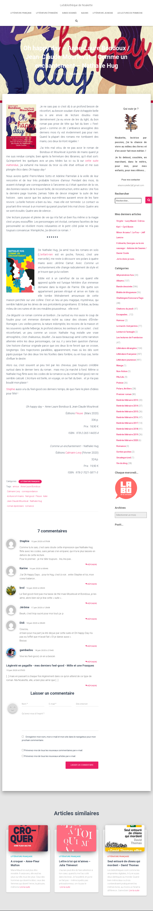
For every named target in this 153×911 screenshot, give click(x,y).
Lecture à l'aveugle (125, 331)
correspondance (30, 491)
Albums (84, 13)
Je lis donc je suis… (126, 259)
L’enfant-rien (46, 254)
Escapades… (122, 314)
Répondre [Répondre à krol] (91, 603)
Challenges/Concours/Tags (129, 298)
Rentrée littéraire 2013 (127, 400)
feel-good (29, 496)
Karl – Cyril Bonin (124, 226)
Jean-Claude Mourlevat (17, 501)
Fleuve (79, 413)
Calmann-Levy (73, 452)
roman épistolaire (15, 506)
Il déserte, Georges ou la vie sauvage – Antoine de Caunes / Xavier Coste (131, 248)
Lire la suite (25, 887)
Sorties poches (123, 452)
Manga (119, 365)
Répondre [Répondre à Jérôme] (91, 619)
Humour (120, 320)
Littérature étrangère (47, 13)
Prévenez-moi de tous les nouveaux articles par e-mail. (50, 756)
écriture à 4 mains (15, 496)
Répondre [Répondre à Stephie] (91, 564)
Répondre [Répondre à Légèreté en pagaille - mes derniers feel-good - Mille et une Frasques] (91, 685)
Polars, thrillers (124, 388)
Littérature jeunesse (103, 13)
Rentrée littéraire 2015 (127, 411)
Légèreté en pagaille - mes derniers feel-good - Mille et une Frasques (50, 665)
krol (22, 587)
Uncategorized (123, 457)
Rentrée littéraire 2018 (127, 429)
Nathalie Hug (36, 501)
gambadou (26, 649)
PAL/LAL (120, 377)
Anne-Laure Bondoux (30, 486)
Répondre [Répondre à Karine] (91, 584)
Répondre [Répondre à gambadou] (91, 661)
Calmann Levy (13, 491)
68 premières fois (125, 275)
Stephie (10, 389)
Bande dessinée (69, 13)
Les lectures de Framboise (130, 13)
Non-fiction (121, 371)
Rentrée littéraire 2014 (127, 406)
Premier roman (123, 394)
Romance (121, 446)
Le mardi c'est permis (127, 326)
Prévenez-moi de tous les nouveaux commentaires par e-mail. (53, 750)
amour (16, 486)
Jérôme (24, 607)
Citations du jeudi (124, 309)
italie (45, 496)
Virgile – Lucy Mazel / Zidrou (130, 221)
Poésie (119, 383)
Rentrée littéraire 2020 (127, 440)
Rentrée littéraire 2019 (127, 434)
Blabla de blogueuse (126, 292)
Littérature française (21, 13)
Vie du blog (121, 463)
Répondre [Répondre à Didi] (91, 646)
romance (29, 506)
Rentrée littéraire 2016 (127, 417)
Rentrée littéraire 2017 (127, 423)
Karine (24, 568)
